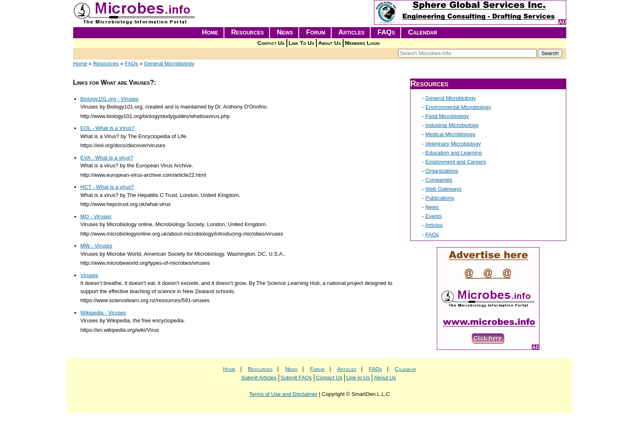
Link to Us (358, 378)
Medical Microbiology (450, 134)
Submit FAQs (296, 378)
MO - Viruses (96, 216)
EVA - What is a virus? (107, 158)
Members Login (362, 43)
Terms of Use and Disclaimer (283, 394)
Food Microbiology (447, 116)
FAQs (386, 32)
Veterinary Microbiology (453, 144)
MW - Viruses (97, 246)
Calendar (422, 32)
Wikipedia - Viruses (103, 313)
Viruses (89, 275)
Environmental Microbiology (458, 107)
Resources (247, 32)
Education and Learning (453, 153)
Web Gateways (443, 189)
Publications (439, 198)
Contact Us (270, 43)
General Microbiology (169, 63)
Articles (351, 32)
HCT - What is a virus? (107, 187)
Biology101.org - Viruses (109, 99)
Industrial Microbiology (451, 125)
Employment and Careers (455, 162)
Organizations (441, 171)
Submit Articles (259, 378)
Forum (315, 32)
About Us (329, 43)
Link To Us (301, 43)
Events (433, 216)
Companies (438, 180)
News (285, 32)
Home (210, 32)
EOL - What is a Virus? (108, 128)
